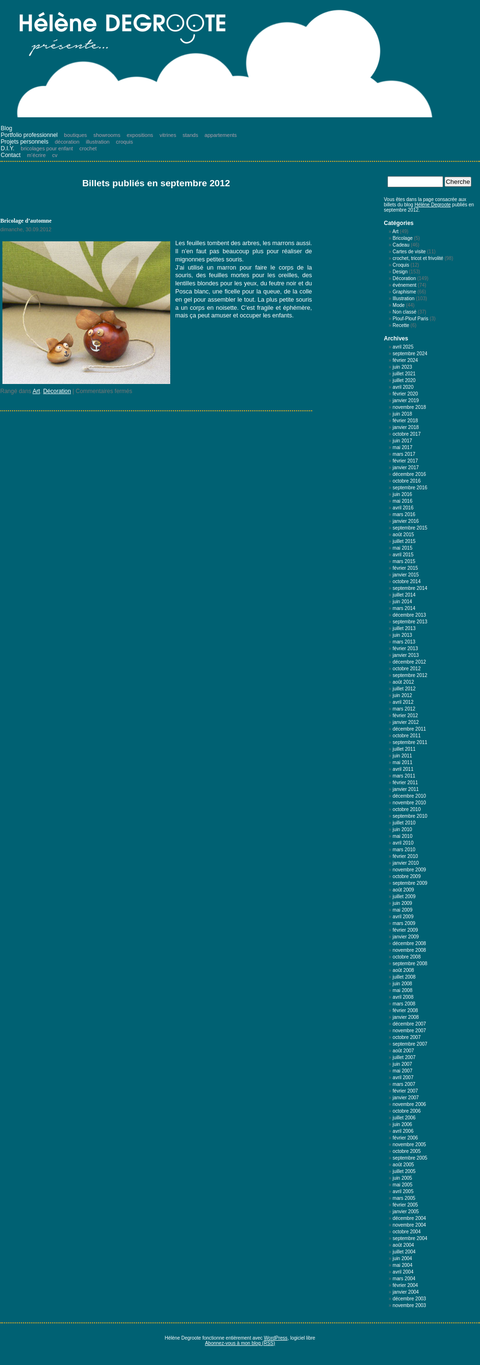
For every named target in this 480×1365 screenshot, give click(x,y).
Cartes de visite (409, 251)
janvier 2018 (406, 427)
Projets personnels (24, 141)
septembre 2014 (410, 588)
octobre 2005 (407, 1151)
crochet (88, 148)
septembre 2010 (410, 816)
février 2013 (405, 648)
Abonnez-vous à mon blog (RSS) (240, 1343)
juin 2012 (402, 695)
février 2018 (405, 420)
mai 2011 (402, 762)
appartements (221, 135)
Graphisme (404, 291)
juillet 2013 (404, 628)
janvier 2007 (406, 1097)
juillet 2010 (404, 822)
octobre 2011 (407, 735)
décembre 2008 (409, 943)
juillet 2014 (404, 595)
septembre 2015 (410, 527)
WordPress (275, 1338)
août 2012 (403, 682)
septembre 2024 (410, 353)
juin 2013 (402, 635)
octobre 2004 (407, 1231)
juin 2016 (402, 494)
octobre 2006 (407, 1111)
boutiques (75, 135)
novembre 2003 (409, 1305)
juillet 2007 (404, 1057)
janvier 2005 (406, 1211)
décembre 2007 (409, 1024)
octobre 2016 (407, 481)
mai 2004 (402, 1265)
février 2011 (405, 782)
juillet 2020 (404, 380)
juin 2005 (402, 1178)
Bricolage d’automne (26, 220)
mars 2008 (404, 1003)
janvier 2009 (406, 936)
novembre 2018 (409, 407)
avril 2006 (403, 1131)
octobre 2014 (407, 581)
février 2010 (405, 856)
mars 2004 (404, 1278)
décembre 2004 (409, 1218)
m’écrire (36, 155)
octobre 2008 (407, 956)
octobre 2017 (407, 434)
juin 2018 (402, 414)
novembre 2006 (409, 1104)
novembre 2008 (409, 950)
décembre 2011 (409, 729)
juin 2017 (402, 440)
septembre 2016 (410, 487)
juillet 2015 (404, 541)
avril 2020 (403, 387)
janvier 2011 (406, 789)
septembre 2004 (410, 1238)
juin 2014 (402, 601)
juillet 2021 (404, 373)
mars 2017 (404, 454)
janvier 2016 (406, 521)
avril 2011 (403, 769)
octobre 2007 (407, 1037)
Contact (11, 155)
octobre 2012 (407, 668)
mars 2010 (404, 849)
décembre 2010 (409, 796)
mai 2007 (402, 1070)
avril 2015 (403, 554)
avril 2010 (403, 843)
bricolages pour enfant (47, 148)
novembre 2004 (409, 1225)
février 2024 (405, 360)
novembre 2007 (409, 1030)
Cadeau (401, 245)
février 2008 (405, 1010)
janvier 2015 (406, 574)
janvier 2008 (406, 1017)
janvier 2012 (406, 722)
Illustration (404, 298)
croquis (124, 142)
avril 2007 (403, 1077)
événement (404, 285)
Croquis (401, 265)
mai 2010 (402, 836)
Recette (401, 325)
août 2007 (403, 1050)
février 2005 (405, 1204)
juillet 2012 (404, 688)
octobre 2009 (407, 876)
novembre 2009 (409, 869)
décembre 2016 (409, 474)
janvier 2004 (406, 1292)
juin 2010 (402, 829)
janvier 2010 (406, 863)
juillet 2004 (404, 1251)
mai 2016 (402, 501)
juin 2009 (402, 903)
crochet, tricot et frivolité (418, 258)
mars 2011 (404, 775)
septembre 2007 (410, 1044)
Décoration (57, 391)
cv (55, 155)
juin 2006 (402, 1124)
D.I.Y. (7, 148)
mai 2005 (402, 1184)
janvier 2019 (406, 400)
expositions (140, 135)
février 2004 (405, 1285)
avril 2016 (403, 507)
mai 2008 (402, 990)
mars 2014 (404, 608)
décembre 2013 (409, 615)
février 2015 (405, 568)
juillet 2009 (404, 896)
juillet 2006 (404, 1117)
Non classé (404, 312)
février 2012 (405, 715)
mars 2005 (404, 1198)
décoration (67, 142)
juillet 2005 (404, 1171)
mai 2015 (402, 548)
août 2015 (403, 534)
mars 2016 (404, 514)
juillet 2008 (404, 977)
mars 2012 (404, 708)
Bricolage (403, 238)
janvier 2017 (406, 467)
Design (400, 271)
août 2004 (403, 1245)
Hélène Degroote (432, 204)
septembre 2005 (410, 1158)
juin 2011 (402, 755)
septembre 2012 (410, 675)
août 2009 (403, 889)
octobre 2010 (407, 809)
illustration (98, 142)
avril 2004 (403, 1272)
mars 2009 (404, 923)
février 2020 (405, 393)
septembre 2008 (410, 963)
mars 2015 (404, 561)
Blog (6, 128)
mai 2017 (402, 447)
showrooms (107, 135)
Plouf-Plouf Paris (410, 318)
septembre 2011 (410, 742)
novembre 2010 (409, 802)
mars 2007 (404, 1084)
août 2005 (403, 1164)
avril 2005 (403, 1191)
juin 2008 (402, 983)
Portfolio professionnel (29, 135)
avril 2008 (403, 997)
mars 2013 (404, 641)
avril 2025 (403, 347)
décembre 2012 (409, 662)
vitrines (168, 135)
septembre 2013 (410, 621)
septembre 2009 (410, 883)
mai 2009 (402, 910)
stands (190, 135)
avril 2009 (403, 916)
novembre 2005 (409, 1144)
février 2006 (405, 1137)
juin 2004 (402, 1258)
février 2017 (405, 460)
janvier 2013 (406, 655)
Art (36, 391)
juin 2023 (402, 367)
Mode (399, 305)
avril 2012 (403, 702)
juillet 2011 (404, 749)
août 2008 (403, 970)
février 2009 (405, 930)
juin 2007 (402, 1064)
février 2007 (405, 1091)
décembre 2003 (409, 1298)
